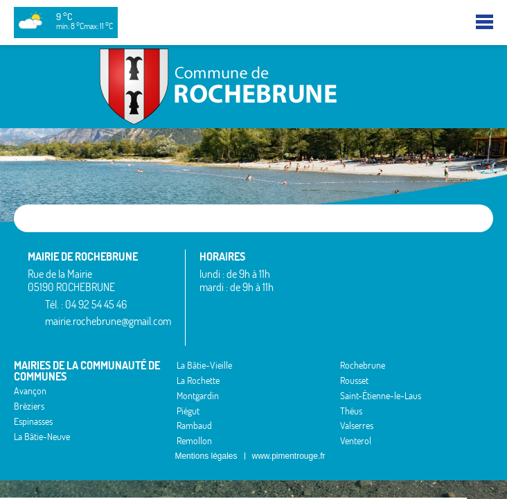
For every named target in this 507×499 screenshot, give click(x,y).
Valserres (356, 425)
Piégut (188, 411)
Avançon (30, 391)
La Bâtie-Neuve (42, 436)
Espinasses (33, 421)
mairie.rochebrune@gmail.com (108, 321)
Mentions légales (206, 456)
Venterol (355, 441)
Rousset (354, 380)
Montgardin (198, 395)
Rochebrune (362, 365)
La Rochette (198, 380)
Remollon (194, 441)
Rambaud (194, 425)
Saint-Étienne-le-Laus (380, 395)
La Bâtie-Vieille (204, 365)
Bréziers (29, 406)
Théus (351, 411)
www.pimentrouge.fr (289, 456)
